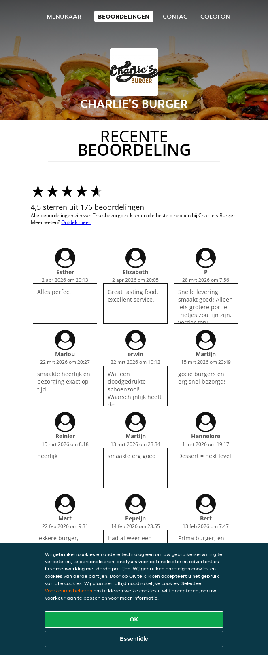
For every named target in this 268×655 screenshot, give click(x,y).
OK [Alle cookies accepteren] (134, 619)
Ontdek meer (76, 222)
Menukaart (66, 16)
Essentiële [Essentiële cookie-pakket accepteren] (134, 639)
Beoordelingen (123, 16)
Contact (177, 16)
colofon (215, 16)
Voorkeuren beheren (68, 590)
